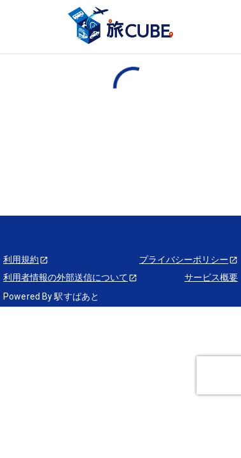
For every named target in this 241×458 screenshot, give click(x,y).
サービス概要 (211, 277)
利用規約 (25, 259)
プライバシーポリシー (188, 259)
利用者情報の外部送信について (70, 277)
